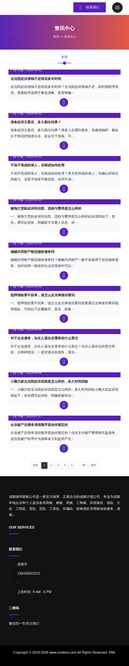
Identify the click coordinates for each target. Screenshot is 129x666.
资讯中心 (70, 36)
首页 (56, 36)
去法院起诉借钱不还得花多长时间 (36, 79)
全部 (64, 57)
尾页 (93, 465)
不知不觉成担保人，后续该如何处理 (37, 165)
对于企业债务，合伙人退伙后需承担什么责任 (44, 338)
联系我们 (89, 7)
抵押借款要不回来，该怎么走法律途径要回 (43, 295)
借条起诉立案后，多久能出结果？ (36, 122)
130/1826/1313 (28, 573)
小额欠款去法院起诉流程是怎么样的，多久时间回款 (49, 381)
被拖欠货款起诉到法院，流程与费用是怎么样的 (46, 208)
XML (112, 652)
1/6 (83, 465)
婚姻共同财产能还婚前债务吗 (32, 252)
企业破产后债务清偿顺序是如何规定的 (39, 425)
